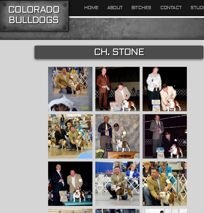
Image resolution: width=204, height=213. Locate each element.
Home (91, 8)
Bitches (141, 8)
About (115, 8)
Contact (171, 8)
